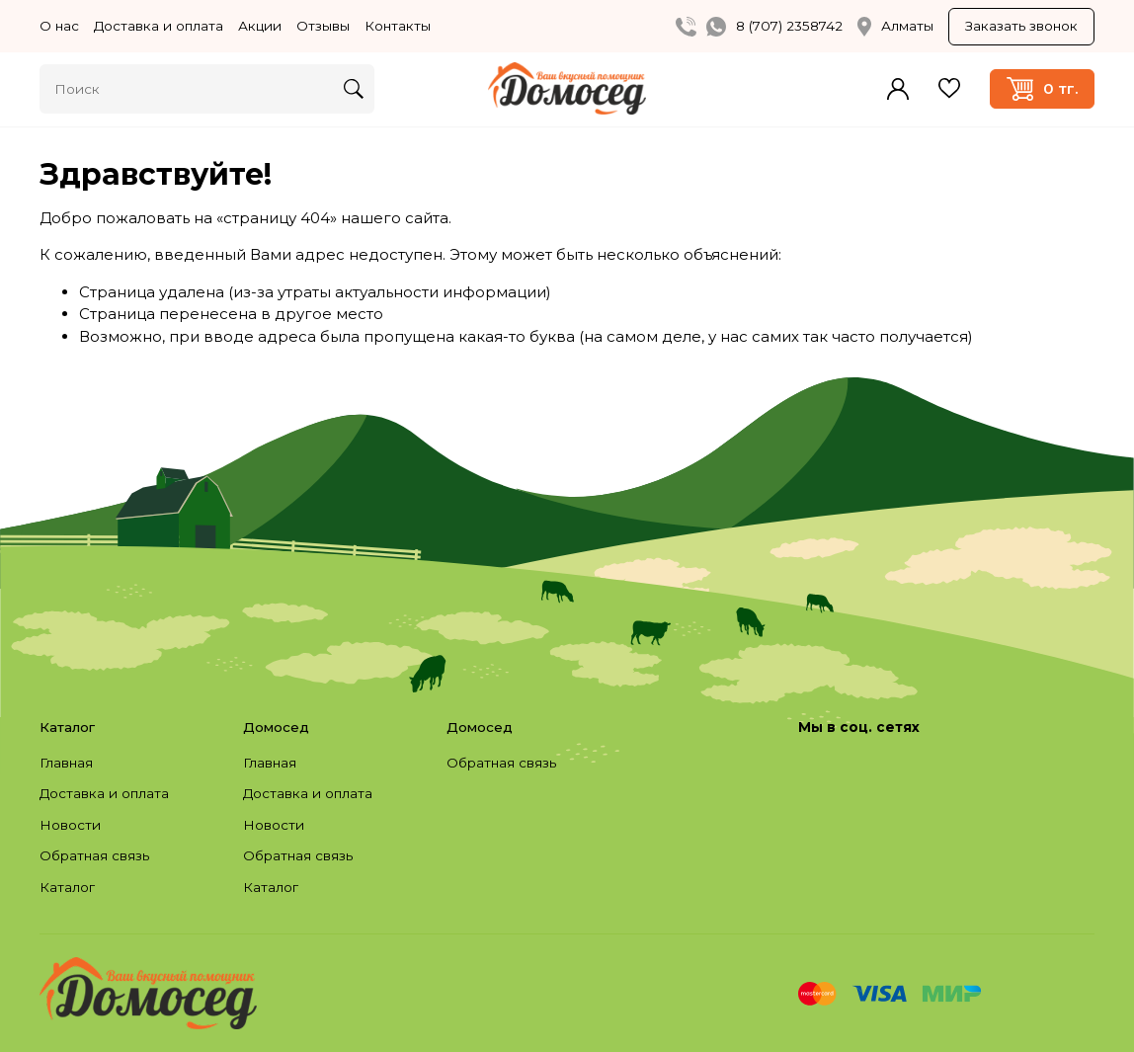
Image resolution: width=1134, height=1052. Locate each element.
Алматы (895, 27)
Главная (66, 762)
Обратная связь (94, 855)
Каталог (67, 887)
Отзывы (323, 26)
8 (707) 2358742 (789, 26)
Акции (260, 26)
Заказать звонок (1021, 26)
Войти (898, 89)
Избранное (949, 88)
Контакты (397, 26)
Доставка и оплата (158, 26)
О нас (59, 26)
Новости (70, 825)
